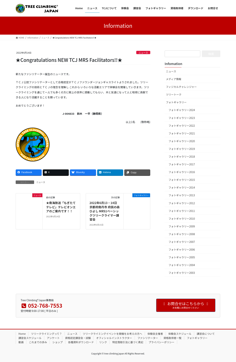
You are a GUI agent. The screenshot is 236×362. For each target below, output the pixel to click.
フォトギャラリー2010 (182, 218)
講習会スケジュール (29, 338)
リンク (103, 342)
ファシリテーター (147, 338)
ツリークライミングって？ (46, 333)
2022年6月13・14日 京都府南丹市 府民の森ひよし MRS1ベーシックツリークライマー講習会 (104, 211)
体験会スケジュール (179, 333)
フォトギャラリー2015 (182, 180)
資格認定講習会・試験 (78, 338)
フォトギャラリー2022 (182, 125)
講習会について (206, 333)
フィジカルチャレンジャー (181, 87)
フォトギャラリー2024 (182, 110)
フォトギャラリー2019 (182, 149)
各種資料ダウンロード (81, 342)
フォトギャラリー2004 (182, 265)
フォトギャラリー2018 (182, 156)
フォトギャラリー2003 (182, 273)
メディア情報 (173, 79)
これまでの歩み (38, 342)
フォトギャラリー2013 (182, 195)
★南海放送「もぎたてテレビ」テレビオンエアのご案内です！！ (61, 207)
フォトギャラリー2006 (182, 249)
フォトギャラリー (176, 102)
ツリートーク (173, 94)
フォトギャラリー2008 (182, 234)
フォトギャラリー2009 (182, 226)
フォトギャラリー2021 (182, 133)
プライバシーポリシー (161, 342)
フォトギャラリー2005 (182, 257)
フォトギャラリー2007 (182, 242)
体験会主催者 (155, 333)
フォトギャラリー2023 (182, 118)
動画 (21, 342)
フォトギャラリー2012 (182, 203)
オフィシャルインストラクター (114, 338)
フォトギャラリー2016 (182, 172)
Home (22, 333)
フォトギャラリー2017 (182, 164)
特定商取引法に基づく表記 (127, 342)
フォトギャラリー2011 (182, 211)
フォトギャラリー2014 (182, 187)
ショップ (57, 342)
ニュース (143, 52)
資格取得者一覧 (172, 338)
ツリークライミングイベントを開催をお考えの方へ (112, 333)
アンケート (53, 338)
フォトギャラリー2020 (182, 141)
